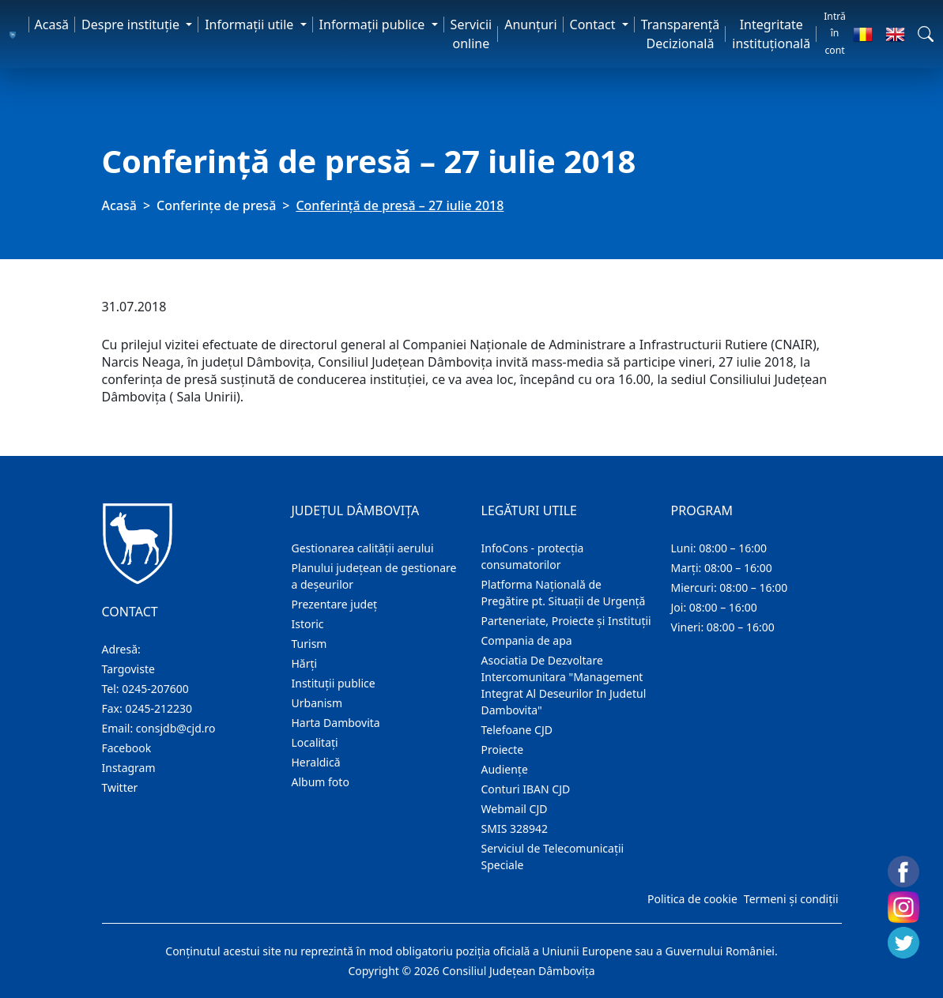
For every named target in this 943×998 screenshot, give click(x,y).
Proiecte (502, 749)
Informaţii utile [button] (250, 24)
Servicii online (471, 34)
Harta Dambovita (336, 722)
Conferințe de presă (216, 205)
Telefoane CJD (517, 729)
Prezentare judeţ (335, 604)
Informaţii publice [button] (373, 24)
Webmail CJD (514, 808)
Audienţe (504, 769)
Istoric (308, 623)
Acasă (52, 24)
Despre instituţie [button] (132, 24)
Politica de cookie (692, 898)
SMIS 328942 (515, 828)
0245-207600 (155, 688)
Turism (309, 643)
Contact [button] (594, 24)
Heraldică (316, 762)
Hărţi (305, 663)
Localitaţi (315, 742)
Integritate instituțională (771, 34)
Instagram (129, 767)
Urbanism (317, 702)
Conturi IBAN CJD (526, 789)
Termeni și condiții (791, 898)
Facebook (127, 747)
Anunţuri (530, 24)
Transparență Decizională (680, 34)
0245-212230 (158, 708)
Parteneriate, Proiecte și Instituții (566, 620)
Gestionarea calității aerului (363, 547)
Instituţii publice (333, 683)
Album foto (320, 781)
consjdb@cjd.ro (176, 728)
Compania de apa (526, 640)
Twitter (120, 787)
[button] (926, 34)
